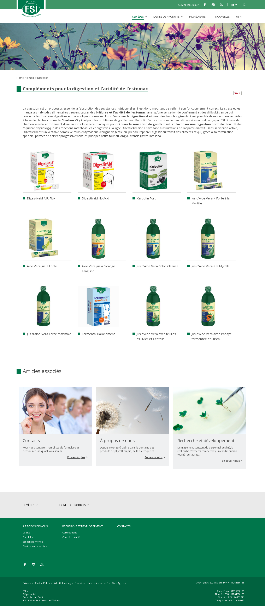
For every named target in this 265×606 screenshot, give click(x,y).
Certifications (69, 532)
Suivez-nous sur (188, 5)
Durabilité (28, 537)
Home (20, 78)
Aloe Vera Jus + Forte (42, 266)
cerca (244, 4)
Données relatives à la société (91, 583)
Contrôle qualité (71, 537)
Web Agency (119, 583)
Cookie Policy (42, 583)
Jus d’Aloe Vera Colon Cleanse (157, 266)
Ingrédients (197, 16)
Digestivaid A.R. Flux (41, 198)
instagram (213, 4)
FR (232, 4)
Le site (26, 532)
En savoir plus (76, 457)
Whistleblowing (62, 583)
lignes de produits (166, 16)
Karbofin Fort (146, 198)
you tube (221, 4)
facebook (205, 4)
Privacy (27, 583)
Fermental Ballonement (98, 334)
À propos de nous (35, 526)
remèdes (138, 16)
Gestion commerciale (35, 546)
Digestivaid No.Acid (95, 198)
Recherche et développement (82, 526)
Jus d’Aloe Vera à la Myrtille (211, 266)
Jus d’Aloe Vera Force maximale (49, 334)
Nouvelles (222, 16)
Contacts (124, 526)
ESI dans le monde (33, 541)
